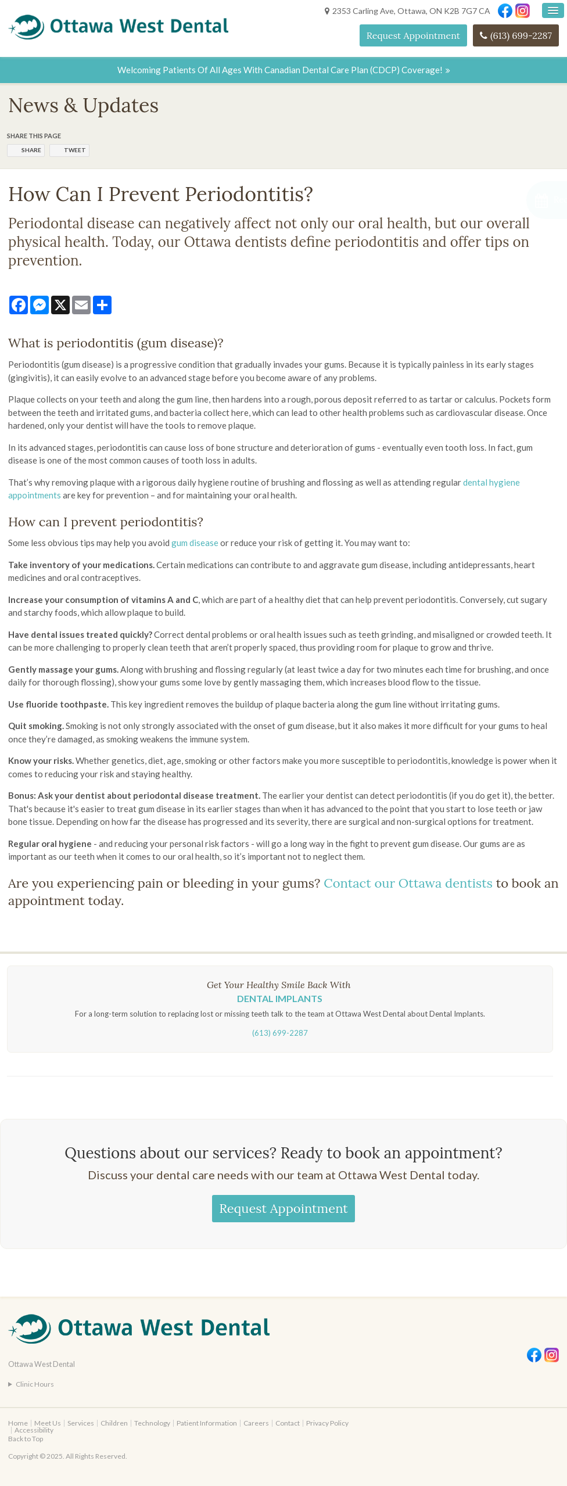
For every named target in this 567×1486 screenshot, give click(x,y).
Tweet (75, 149)
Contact (287, 1423)
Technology (152, 1423)
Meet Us (47, 1423)
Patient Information (207, 1423)
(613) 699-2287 (521, 35)
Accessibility (34, 1430)
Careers (256, 1423)
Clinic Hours (35, 1384)
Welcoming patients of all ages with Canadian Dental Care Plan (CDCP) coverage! (280, 69)
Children (114, 1423)
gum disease (194, 542)
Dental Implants (279, 998)
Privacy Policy (327, 1423)
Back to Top (25, 1438)
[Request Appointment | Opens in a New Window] (505, 200)
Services (80, 1423)
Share (31, 149)
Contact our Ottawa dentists (408, 883)
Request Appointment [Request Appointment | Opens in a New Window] (413, 35)
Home (18, 1423)
